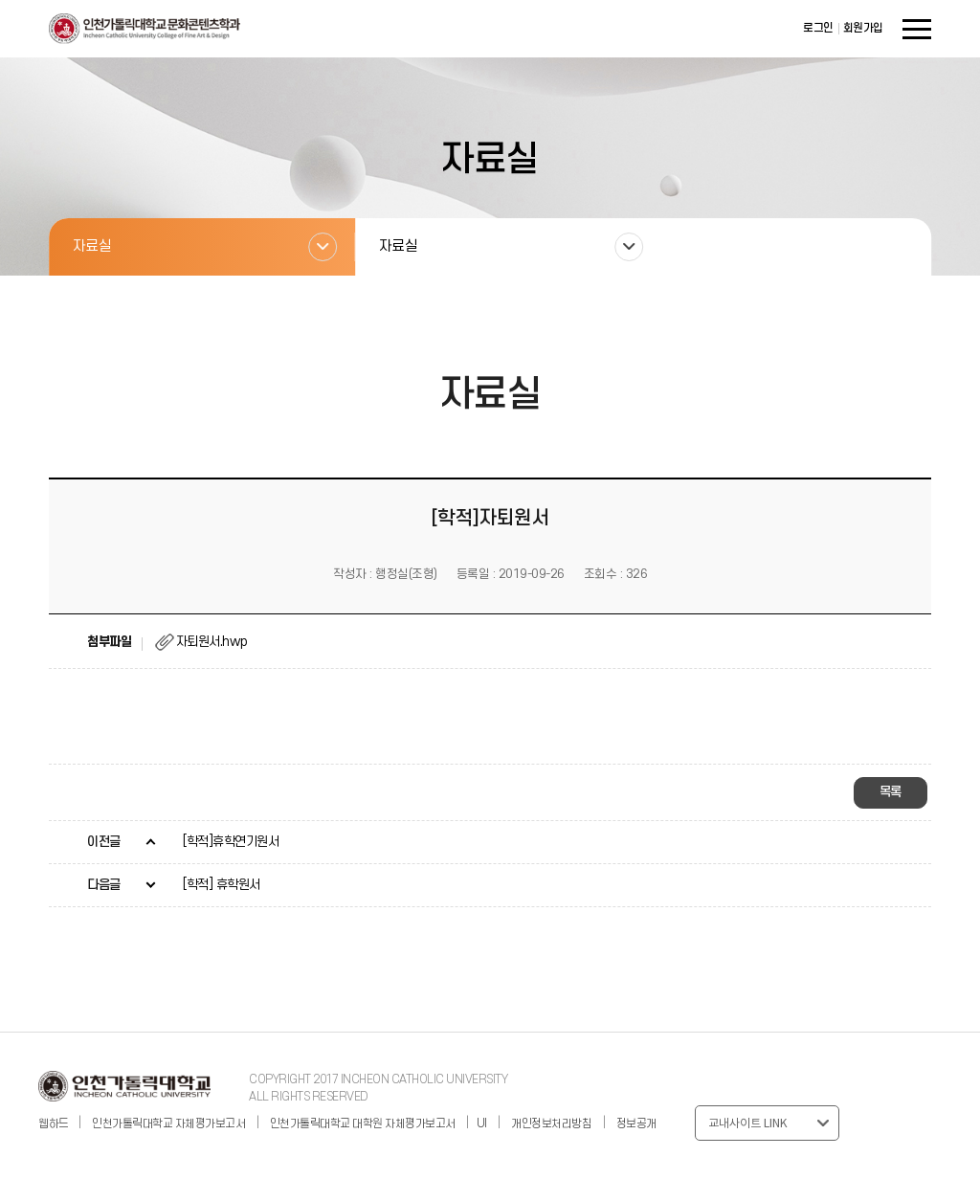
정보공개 (636, 1124)
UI (482, 1124)
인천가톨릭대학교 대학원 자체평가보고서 (363, 1124)
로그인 (818, 28)
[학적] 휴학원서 (221, 885)
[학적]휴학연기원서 (230, 841)
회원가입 (863, 28)
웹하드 (54, 1124)
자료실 (92, 246)
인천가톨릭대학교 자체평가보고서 (168, 1124)
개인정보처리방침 (551, 1124)
